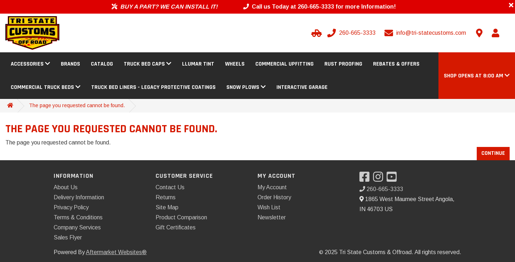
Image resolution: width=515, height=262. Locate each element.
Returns (166, 197)
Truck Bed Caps (147, 64)
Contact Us (170, 187)
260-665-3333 (381, 189)
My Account (272, 187)
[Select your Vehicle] (315, 33)
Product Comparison (181, 217)
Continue (493, 153)
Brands (70, 64)
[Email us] (425, 33)
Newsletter (272, 217)
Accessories (30, 64)
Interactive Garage (302, 87)
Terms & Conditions (78, 217)
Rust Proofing (343, 64)
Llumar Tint (198, 64)
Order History (274, 197)
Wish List (269, 207)
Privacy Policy (71, 207)
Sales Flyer (68, 237)
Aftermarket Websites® (116, 252)
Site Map (167, 207)
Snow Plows (246, 87)
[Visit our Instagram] (380, 179)
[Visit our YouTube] (393, 179)
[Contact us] (479, 33)
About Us (66, 187)
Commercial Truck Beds (45, 87)
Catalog (102, 64)
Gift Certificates (176, 227)
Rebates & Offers (396, 64)
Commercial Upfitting (284, 64)
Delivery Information (79, 197)
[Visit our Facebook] (366, 179)
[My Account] (495, 33)
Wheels (235, 64)
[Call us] (352, 33)
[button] (476, 75)
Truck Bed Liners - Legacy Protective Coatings (153, 87)
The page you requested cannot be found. (77, 105)
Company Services (77, 227)
